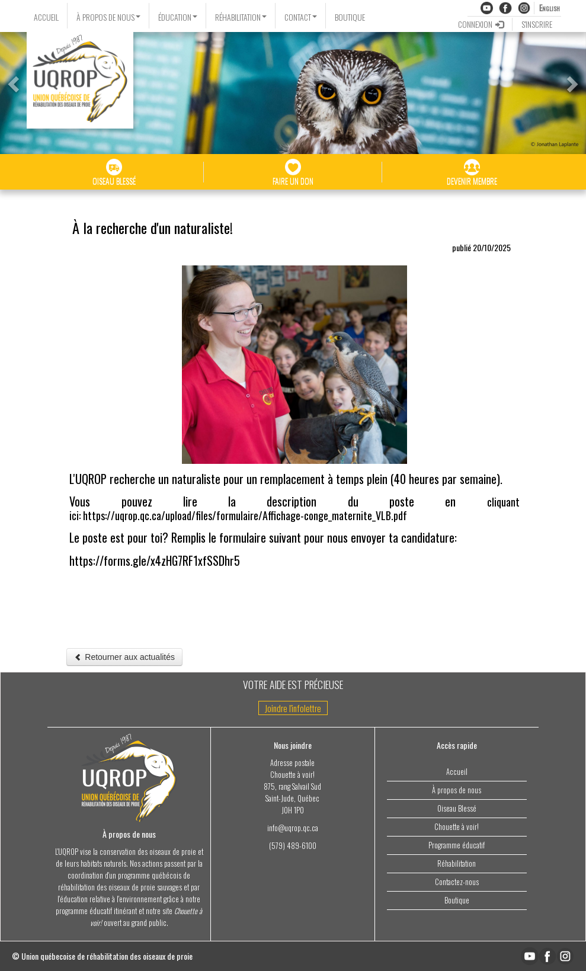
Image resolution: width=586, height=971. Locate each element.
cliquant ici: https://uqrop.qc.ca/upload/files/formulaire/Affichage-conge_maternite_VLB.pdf (294, 508)
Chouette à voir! (456, 826)
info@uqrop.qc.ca (292, 828)
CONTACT (300, 17)
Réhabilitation (456, 863)
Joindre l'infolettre (293, 707)
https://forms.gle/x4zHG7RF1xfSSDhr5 (154, 560)
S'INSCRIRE (536, 24)
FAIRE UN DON (293, 173)
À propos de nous (456, 790)
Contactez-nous (457, 881)
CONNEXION (481, 24)
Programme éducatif (456, 845)
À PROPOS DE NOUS (108, 17)
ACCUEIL (46, 17)
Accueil (456, 771)
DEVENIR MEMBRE (472, 173)
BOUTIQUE (350, 17)
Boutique (456, 900)
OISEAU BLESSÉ (114, 173)
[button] (12, 80)
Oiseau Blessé (456, 808)
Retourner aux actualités (124, 657)
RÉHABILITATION (241, 17)
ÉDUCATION (177, 17)
